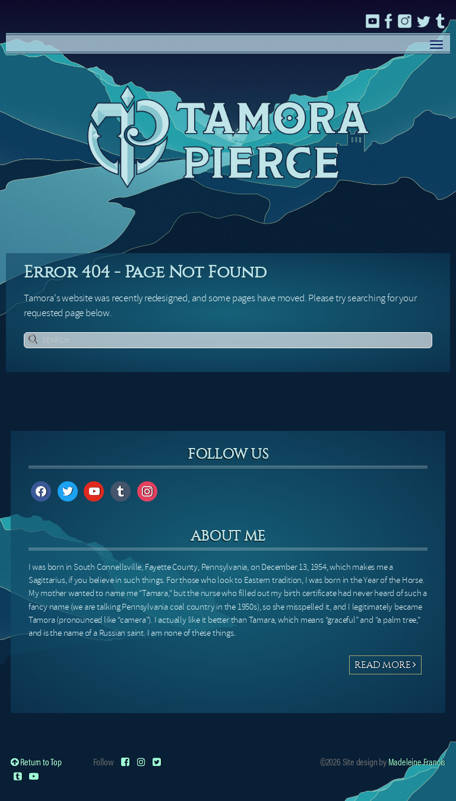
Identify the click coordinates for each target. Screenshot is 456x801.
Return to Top (36, 761)
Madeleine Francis (417, 761)
